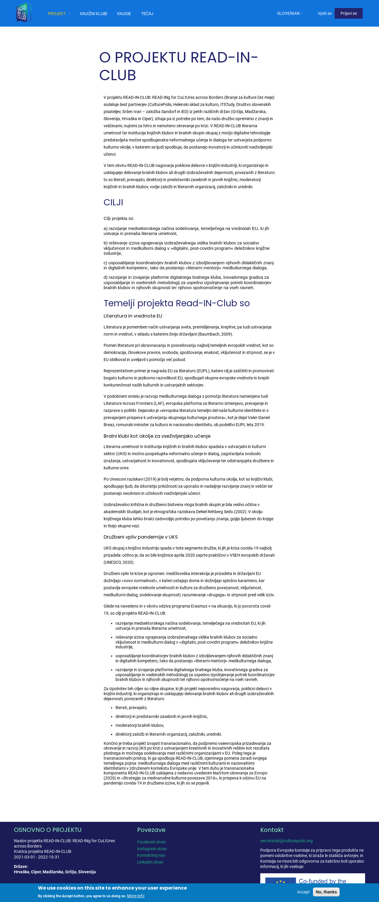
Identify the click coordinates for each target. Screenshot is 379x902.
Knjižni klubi (93, 13)
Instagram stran (152, 848)
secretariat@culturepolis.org (286, 840)
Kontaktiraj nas (151, 855)
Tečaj (147, 13)
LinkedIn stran (150, 862)
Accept (303, 892)
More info (135, 896)
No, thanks (326, 892)
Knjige (124, 13)
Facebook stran (151, 842)
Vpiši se (325, 13)
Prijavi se (349, 13)
